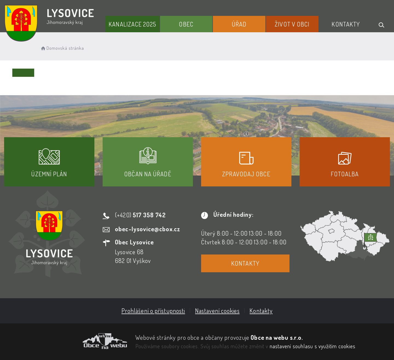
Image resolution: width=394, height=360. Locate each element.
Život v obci (292, 24)
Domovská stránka (62, 48)
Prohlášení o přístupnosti (153, 310)
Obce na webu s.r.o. (277, 337)
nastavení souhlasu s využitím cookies (313, 346)
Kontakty (346, 24)
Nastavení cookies (217, 310)
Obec (186, 24)
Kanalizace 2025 (132, 24)
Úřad (239, 24)
